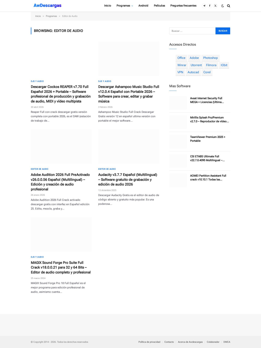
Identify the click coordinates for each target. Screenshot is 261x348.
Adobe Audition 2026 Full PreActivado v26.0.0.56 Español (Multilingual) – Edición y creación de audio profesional (60, 182)
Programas (123, 5)
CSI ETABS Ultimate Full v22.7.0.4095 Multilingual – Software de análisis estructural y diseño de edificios (210, 158)
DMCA (226, 342)
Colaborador (213, 342)
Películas (159, 5)
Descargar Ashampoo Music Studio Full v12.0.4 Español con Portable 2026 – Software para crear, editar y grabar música (128, 94)
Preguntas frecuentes (183, 5)
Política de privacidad (149, 342)
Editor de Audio (39, 169)
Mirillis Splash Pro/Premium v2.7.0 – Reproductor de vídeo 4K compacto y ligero (208, 119)
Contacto (169, 342)
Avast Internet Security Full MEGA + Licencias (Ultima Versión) (206, 100)
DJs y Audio (37, 81)
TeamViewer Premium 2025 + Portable (207, 138)
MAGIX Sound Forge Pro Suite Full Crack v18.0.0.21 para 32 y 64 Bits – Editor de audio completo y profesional (61, 267)
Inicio (107, 5)
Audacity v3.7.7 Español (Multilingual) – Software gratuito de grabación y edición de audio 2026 (127, 179)
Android (143, 5)
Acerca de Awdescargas (190, 342)
